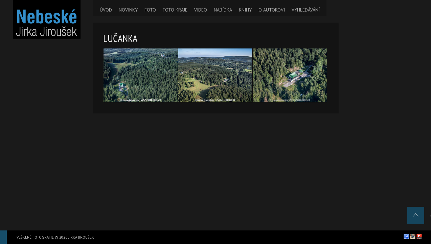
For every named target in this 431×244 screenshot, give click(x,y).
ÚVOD (106, 10)
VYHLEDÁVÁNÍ (306, 10)
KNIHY (245, 10)
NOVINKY (128, 10)
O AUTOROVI (271, 10)
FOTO (150, 10)
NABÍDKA (223, 10)
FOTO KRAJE (175, 10)
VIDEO (200, 10)
